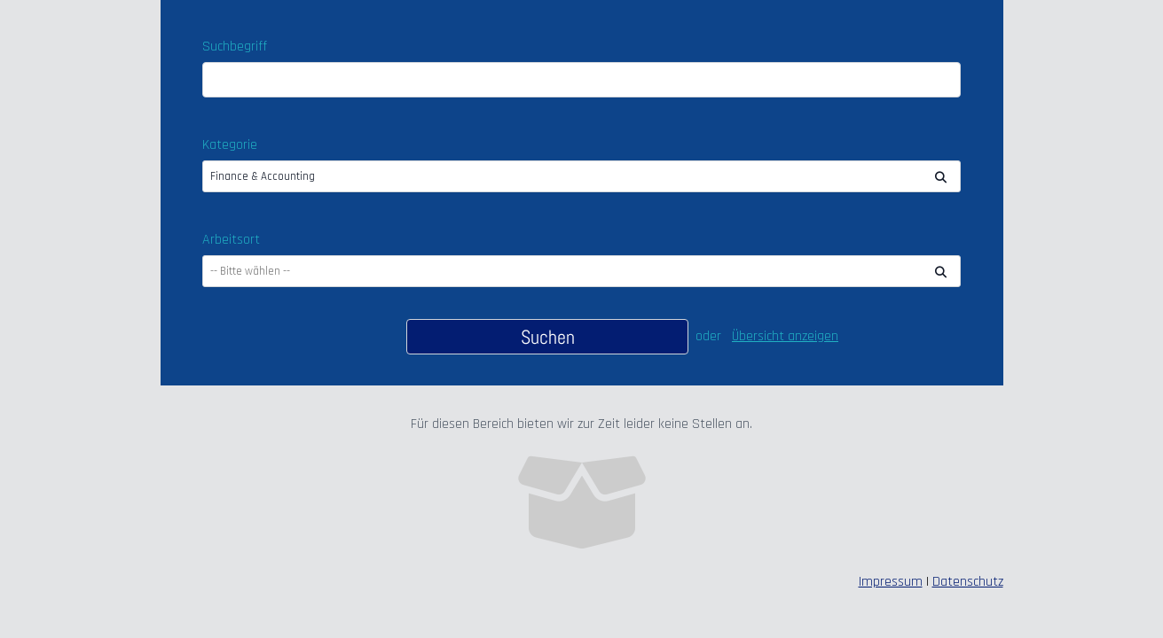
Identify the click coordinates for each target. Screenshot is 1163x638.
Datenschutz (967, 581)
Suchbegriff (234, 46)
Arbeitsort (231, 239)
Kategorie (229, 145)
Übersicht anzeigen (785, 336)
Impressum (891, 581)
